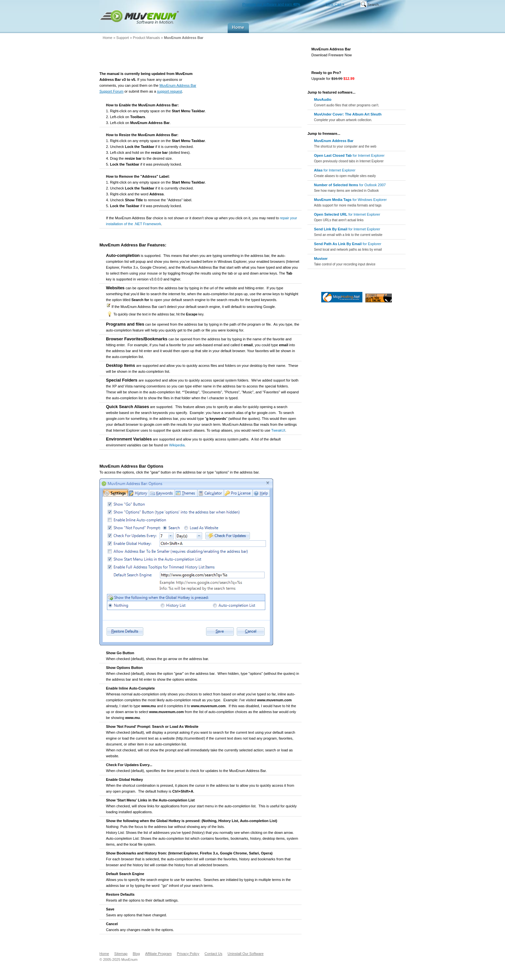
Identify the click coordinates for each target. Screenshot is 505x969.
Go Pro (387, 75)
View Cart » (335, 4)
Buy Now (321, 28)
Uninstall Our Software (246, 954)
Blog (136, 954)
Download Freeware (387, 52)
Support (347, 28)
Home (238, 28)
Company (392, 28)
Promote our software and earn (271, 4)
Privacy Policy (188, 954)
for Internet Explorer (349, 158)
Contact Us (213, 954)
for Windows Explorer (350, 202)
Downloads (293, 28)
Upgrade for (333, 79)
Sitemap (120, 954)
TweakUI (278, 430)
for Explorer (348, 246)
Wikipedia (177, 445)
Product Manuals (147, 38)
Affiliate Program (158, 954)
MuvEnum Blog (369, 28)
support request (169, 91)
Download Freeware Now (331, 55)
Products (263, 28)
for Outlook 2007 (350, 187)
